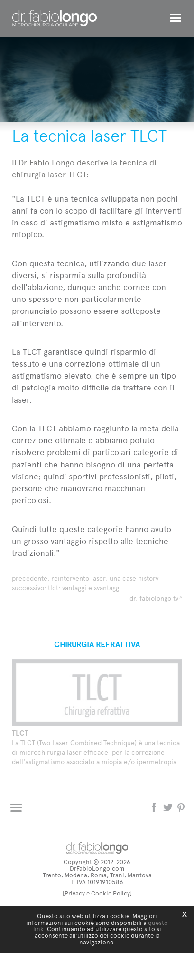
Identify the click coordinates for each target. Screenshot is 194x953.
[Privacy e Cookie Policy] (97, 893)
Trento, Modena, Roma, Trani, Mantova (97, 875)
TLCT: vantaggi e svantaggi (84, 588)
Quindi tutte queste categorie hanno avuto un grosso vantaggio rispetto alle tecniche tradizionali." (91, 541)
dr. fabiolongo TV (153, 598)
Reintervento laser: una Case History (104, 578)
